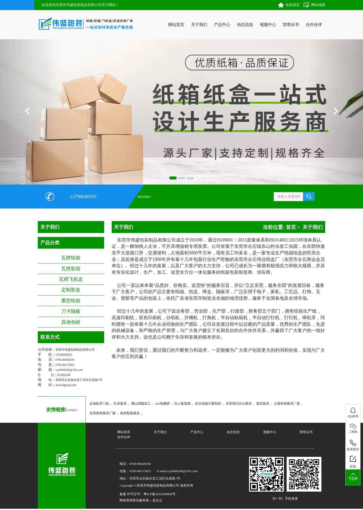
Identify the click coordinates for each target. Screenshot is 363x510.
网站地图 (318, 5)
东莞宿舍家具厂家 (102, 413)
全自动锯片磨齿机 (208, 403)
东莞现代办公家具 (239, 403)
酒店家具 (262, 403)
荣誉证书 (291, 24)
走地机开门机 (99, 403)
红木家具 (120, 403)
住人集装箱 (182, 403)
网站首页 (176, 24)
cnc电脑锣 (162, 403)
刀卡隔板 (70, 311)
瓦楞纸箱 (70, 257)
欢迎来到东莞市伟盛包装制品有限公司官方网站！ (80, 5)
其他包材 (70, 322)
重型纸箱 (70, 300)
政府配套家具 (130, 413)
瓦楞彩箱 (70, 268)
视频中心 (268, 24)
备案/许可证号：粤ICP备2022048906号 (147, 494)
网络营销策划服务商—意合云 (140, 500)
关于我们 (199, 24)
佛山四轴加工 (141, 403)
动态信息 (245, 24)
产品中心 (222, 24)
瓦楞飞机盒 (71, 279)
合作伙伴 (314, 24)
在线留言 (293, 5)
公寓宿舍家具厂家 (287, 403)
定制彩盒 (70, 289)
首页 (291, 227)
